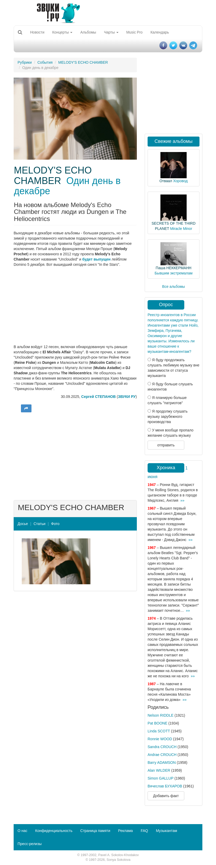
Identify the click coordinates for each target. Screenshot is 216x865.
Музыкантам (166, 831)
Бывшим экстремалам (174, 273)
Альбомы (88, 32)
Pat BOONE (157, 723)
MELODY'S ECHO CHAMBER (83, 62)
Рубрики (25, 62)
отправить (166, 445)
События (45, 62)
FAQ (144, 831)
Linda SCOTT (159, 731)
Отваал (165, 181)
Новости (37, 32)
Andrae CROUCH (162, 755)
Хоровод (180, 181)
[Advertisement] (75, 455)
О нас (22, 831)
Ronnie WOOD (160, 739)
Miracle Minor (181, 228)
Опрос (166, 304)
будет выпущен (96, 259)
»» (182, 500)
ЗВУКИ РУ (127, 396)
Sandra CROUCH (162, 747)
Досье (23, 524)
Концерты (62, 32)
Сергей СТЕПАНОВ (98, 396)
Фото (55, 524)
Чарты (111, 32)
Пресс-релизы (30, 844)
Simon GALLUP (161, 778)
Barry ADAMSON (162, 762)
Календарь (159, 32)
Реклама (125, 831)
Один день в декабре (67, 186)
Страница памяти (95, 831)
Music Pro (134, 32)
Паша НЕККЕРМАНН (173, 268)
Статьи (39, 524)
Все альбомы (173, 286)
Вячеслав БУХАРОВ (165, 786)
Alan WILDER (159, 770)
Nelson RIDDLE (161, 715)
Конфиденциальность (53, 831)
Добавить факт (166, 796)
